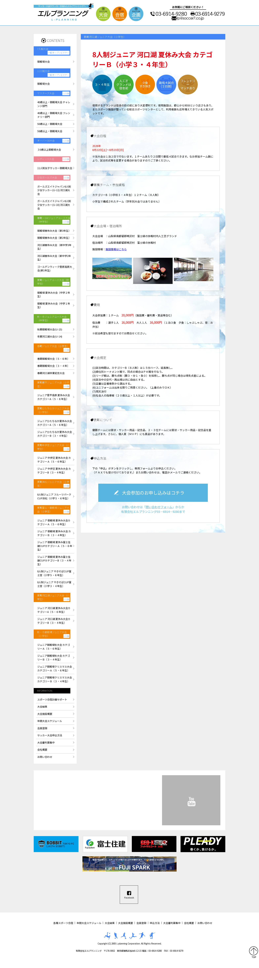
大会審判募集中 (46, 742)
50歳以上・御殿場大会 (49, 124)
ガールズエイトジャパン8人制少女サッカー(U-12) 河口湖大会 (54, 190)
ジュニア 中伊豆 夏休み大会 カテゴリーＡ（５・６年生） (54, 459)
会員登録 (42, 728)
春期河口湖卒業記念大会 (51, 373)
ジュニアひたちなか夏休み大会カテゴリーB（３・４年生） (54, 433)
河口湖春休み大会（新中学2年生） (54, 257)
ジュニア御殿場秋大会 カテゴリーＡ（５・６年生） (53, 646)
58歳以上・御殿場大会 (49, 131)
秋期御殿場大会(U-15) (49, 329)
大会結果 (42, 706)
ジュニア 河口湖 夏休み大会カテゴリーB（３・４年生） (53, 620)
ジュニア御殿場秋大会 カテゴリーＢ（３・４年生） (53, 657)
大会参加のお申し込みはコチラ (153, 492)
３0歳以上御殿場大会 (49, 149)
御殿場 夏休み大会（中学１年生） (53, 305)
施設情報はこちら (116, 249)
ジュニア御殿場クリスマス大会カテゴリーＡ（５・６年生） (54, 668)
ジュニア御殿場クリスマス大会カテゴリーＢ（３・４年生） (54, 679)
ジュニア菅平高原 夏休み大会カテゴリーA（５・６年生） (53, 397)
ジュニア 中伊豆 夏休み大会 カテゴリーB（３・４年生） (54, 470)
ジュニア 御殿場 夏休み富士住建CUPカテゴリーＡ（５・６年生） (54, 545)
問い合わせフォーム (159, 507)
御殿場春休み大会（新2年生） (54, 237)
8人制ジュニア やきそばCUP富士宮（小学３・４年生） (54, 584)
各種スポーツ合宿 (63, 923)
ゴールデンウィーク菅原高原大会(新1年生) (54, 268)
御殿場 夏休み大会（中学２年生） (53, 294)
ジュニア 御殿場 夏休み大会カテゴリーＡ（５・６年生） (53, 522)
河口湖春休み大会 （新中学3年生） (54, 246)
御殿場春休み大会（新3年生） (54, 230)
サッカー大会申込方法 (49, 735)
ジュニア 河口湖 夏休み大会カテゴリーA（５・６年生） (53, 610)
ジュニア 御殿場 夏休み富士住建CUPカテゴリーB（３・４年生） (54, 560)
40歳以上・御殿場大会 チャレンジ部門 (53, 104)
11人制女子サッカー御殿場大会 (54, 168)
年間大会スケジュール (49, 721)
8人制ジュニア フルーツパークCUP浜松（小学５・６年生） (54, 496)
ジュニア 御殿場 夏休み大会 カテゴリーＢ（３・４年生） (54, 533)
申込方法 (155, 923)
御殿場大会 (43, 61)
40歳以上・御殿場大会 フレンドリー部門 (53, 114)
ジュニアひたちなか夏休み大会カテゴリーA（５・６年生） (54, 422)
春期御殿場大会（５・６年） (53, 358)
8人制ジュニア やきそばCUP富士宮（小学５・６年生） (54, 573)
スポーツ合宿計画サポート (52, 699)
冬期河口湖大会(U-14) (49, 336)
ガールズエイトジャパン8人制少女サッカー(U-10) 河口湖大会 (54, 204)
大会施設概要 (44, 714)
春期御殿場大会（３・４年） (53, 365)
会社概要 (42, 749)
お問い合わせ (44, 757)
